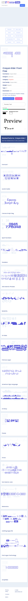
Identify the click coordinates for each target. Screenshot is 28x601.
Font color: (5, 111)
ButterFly (4, 311)
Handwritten (19, 35)
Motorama (5, 506)
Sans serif (18, 29)
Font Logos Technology (9, 555)
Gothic (9, 42)
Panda (4, 433)
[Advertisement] (14, 17)
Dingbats (11, 79)
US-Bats (4, 335)
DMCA (6, 597)
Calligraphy (10, 39)
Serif (9, 32)
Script (9, 35)
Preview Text (14, 122)
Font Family (19, 98)
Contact (7, 594)
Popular (9, 29)
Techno (18, 42)
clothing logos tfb (7, 531)
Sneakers (5, 262)
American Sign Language (10, 384)
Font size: (5, 108)
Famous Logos (6, 360)
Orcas (4, 457)
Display (18, 32)
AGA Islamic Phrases (8, 286)
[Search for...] (10, 5)
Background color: (13, 111)
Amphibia (5, 580)
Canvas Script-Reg (8, 213)
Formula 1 (5, 164)
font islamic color (7, 482)
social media (6, 189)
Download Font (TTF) (8, 98)
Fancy (18, 39)
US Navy (4, 409)
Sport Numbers (6, 238)
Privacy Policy (7, 590)
